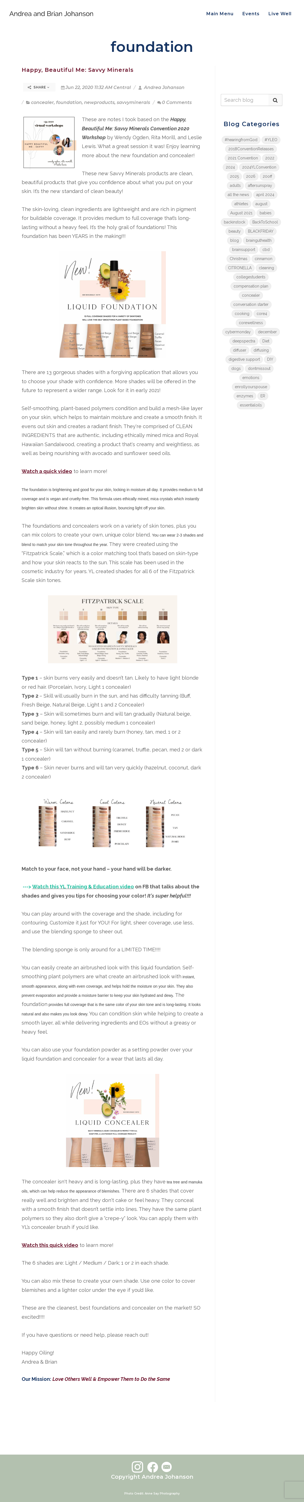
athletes (241, 204)
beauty (235, 231)
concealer (42, 102)
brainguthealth (259, 240)
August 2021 (241, 213)
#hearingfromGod (241, 140)
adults (235, 185)
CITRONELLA (240, 268)
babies (266, 213)
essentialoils (251, 405)
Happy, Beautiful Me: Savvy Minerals (78, 70)
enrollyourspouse (251, 387)
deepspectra (243, 341)
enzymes (245, 396)
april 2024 (265, 194)
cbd (266, 249)
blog (234, 240)
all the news (238, 194)
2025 (234, 176)
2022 (269, 158)
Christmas (238, 258)
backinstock (234, 222)
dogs (236, 368)
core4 (262, 313)
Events (251, 13)
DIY (270, 359)
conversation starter (250, 304)
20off (267, 176)
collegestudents (250, 277)
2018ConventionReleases (251, 149)
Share (39, 87)
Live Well (280, 13)
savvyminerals (133, 102)
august (261, 204)
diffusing (261, 350)
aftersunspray (260, 185)
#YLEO (271, 140)
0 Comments (174, 102)
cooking (242, 313)
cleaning (266, 268)
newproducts (99, 102)
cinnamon (263, 258)
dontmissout (259, 368)
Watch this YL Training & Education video (83, 886)
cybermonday (238, 332)
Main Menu (220, 13)
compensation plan (251, 286)
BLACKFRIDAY (260, 231)
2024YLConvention (259, 167)
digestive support (244, 359)
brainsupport (243, 249)
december (267, 332)
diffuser (239, 350)
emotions (250, 377)
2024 (230, 167)
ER (262, 396)
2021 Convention (243, 158)
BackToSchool (265, 222)
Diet (265, 341)
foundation (69, 102)
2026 (250, 176)
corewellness (251, 323)
